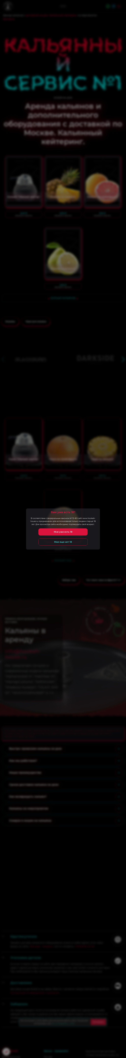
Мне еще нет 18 (63, 542)
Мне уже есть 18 (63, 532)
